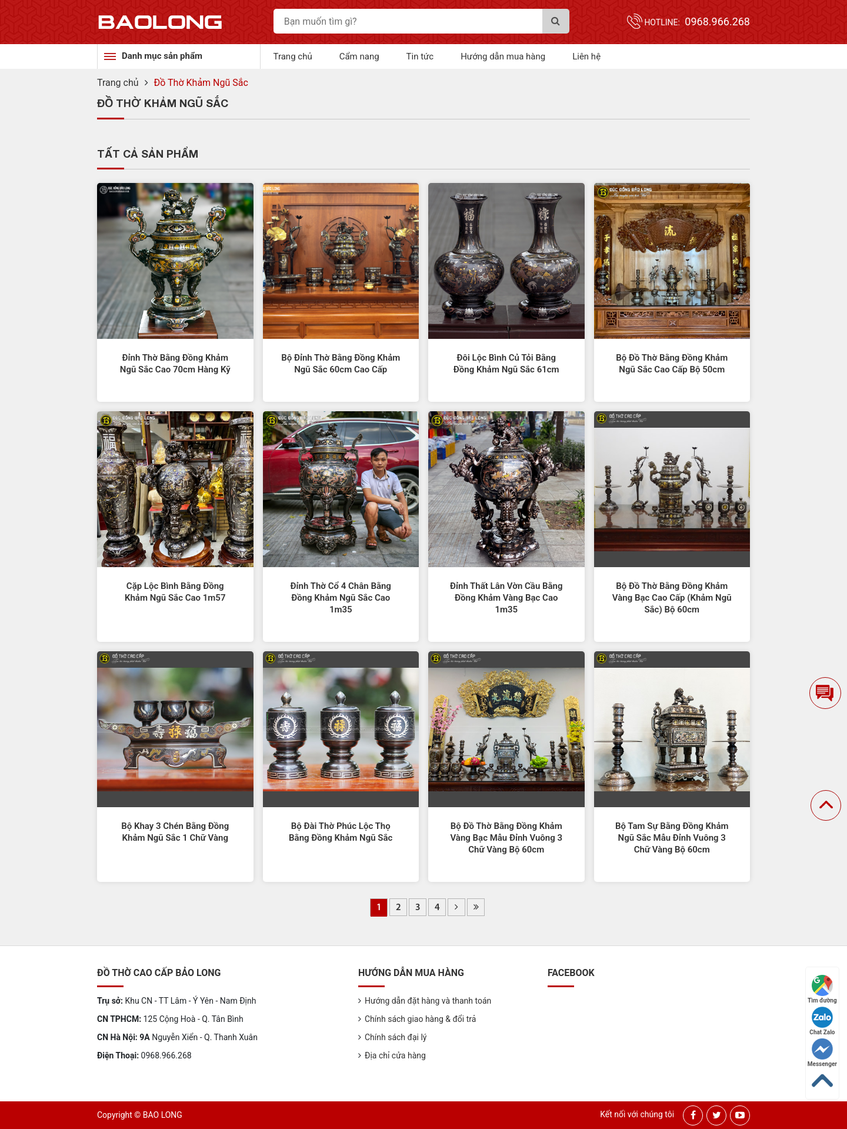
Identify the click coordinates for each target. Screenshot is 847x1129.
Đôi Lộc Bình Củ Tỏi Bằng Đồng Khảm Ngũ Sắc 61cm (506, 363)
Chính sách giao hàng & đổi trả (420, 1019)
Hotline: (697, 22)
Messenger (822, 1052)
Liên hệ (586, 56)
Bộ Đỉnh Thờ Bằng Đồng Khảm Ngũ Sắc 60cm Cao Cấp (340, 363)
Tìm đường (822, 989)
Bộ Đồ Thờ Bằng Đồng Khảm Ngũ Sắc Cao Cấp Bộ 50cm (672, 363)
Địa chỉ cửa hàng (395, 1055)
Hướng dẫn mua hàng (503, 56)
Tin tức (420, 56)
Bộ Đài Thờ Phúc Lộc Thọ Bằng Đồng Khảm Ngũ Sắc (340, 832)
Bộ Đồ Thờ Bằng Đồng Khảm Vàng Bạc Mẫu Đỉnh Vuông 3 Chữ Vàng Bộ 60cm (506, 838)
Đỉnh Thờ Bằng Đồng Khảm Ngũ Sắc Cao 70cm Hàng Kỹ (175, 363)
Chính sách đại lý (395, 1037)
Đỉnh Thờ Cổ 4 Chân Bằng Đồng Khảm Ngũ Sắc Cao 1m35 (341, 598)
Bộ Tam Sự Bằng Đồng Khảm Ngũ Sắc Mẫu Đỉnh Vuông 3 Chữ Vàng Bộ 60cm (672, 838)
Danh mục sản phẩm (162, 56)
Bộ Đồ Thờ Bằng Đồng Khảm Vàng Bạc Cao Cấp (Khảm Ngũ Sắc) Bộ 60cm (672, 598)
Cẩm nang (359, 56)
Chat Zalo (822, 1021)
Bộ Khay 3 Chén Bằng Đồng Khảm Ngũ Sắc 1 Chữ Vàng (175, 832)
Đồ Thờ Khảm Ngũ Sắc (201, 82)
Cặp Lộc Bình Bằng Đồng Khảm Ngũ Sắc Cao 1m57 (175, 592)
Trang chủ (293, 56)
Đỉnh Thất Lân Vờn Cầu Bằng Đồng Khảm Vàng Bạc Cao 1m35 (506, 598)
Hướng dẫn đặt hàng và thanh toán (428, 1000)
